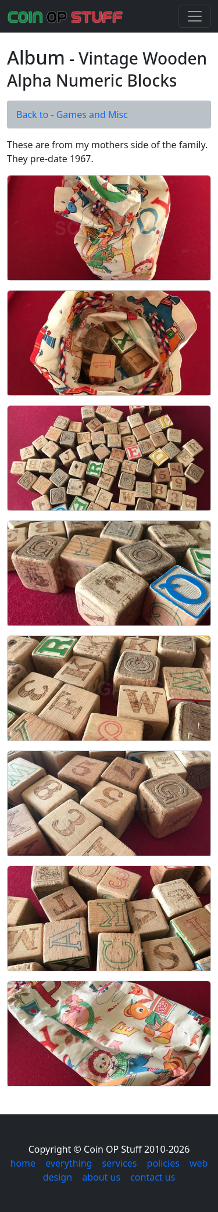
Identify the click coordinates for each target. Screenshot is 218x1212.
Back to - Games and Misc (72, 114)
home (23, 1163)
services (119, 1163)
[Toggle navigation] (194, 16)
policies (163, 1163)
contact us (152, 1177)
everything (68, 1163)
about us (101, 1177)
